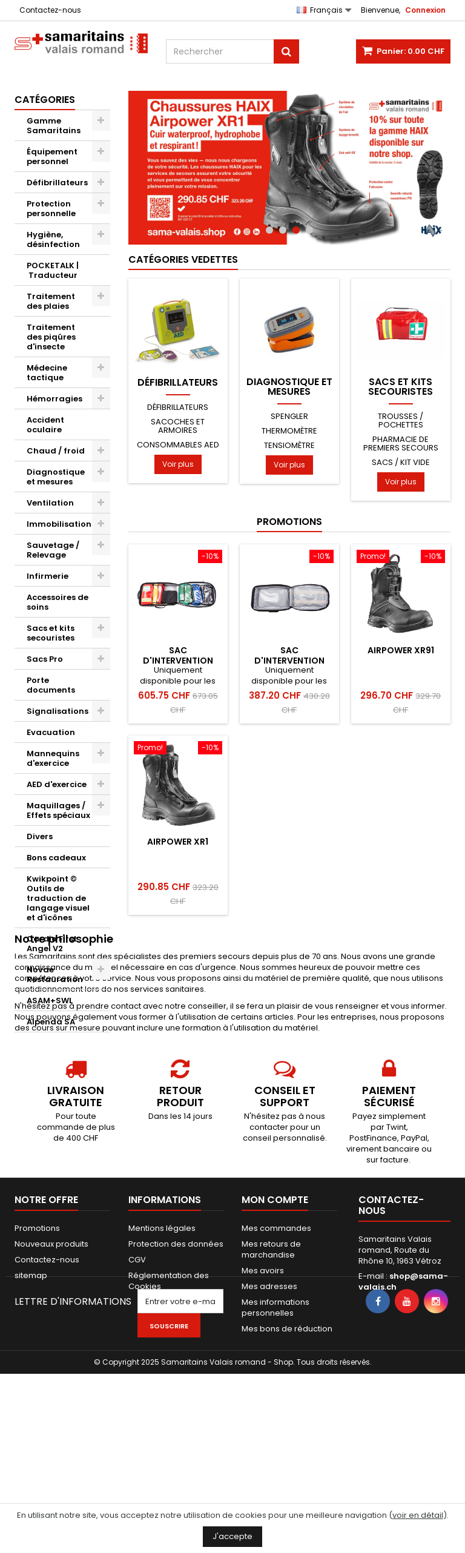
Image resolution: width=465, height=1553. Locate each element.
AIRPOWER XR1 (177, 842)
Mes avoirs (263, 1381)
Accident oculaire (45, 424)
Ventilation (50, 503)
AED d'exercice (57, 784)
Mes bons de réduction (287, 1439)
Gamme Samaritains (54, 125)
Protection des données (175, 1354)
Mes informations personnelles (275, 1418)
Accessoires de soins (57, 602)
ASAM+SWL (50, 1000)
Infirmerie (47, 576)
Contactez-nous (50, 10)
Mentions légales (162, 1339)
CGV (137, 1370)
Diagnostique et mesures (56, 476)
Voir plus (178, 464)
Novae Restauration (55, 974)
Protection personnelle (51, 208)
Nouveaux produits (51, 1354)
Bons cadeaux (56, 857)
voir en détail (417, 1515)
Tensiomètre (289, 445)
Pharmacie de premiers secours (400, 443)
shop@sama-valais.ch (403, 1392)
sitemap (31, 1386)
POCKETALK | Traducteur (53, 270)
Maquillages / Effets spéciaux (58, 810)
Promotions (289, 522)
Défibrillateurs (57, 182)
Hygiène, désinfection (53, 239)
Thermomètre (289, 431)
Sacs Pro (45, 659)
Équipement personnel (52, 156)
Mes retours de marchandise (271, 1360)
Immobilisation (59, 524)
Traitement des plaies (51, 301)
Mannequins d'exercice (53, 758)
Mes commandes (276, 1339)
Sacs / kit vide (401, 462)
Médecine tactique (47, 372)
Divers (40, 836)
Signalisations (57, 711)
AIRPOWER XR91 (401, 650)
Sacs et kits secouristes (50, 633)
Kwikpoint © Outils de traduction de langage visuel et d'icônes (58, 898)
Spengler (289, 416)
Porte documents (51, 685)
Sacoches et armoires (178, 426)
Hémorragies (54, 398)
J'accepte (232, 1536)
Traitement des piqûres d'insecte (51, 336)
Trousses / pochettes (400, 420)
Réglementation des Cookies (168, 1391)
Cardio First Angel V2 (52, 943)
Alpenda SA (51, 1021)
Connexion (425, 10)
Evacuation (51, 732)
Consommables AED (178, 444)
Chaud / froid (56, 451)
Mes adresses (269, 1397)
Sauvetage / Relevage (53, 550)
